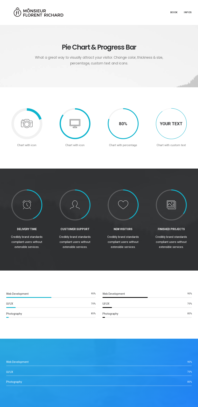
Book (174, 11)
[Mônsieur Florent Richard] (33, 11)
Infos (188, 11)
